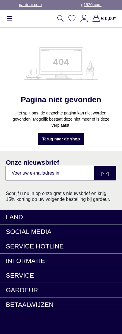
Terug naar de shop (61, 139)
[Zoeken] (60, 18)
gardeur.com (30, 4)
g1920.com (91, 4)
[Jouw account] (84, 18)
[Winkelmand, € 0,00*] (103, 18)
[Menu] (11, 18)
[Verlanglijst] (72, 18)
